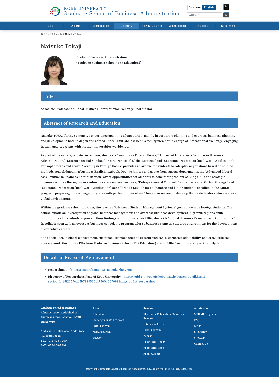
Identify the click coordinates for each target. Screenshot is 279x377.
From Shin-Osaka (154, 342)
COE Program (152, 330)
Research (149, 308)
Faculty (97, 337)
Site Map (199, 337)
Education (99, 314)
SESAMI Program (205, 314)
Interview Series (153, 324)
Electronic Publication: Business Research (163, 316)
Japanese (195, 7)
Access (147, 335)
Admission (201, 308)
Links (197, 325)
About (96, 308)
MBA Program (102, 331)
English (209, 7)
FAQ (196, 320)
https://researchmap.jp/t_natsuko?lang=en (101, 269)
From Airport (151, 353)
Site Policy (200, 331)
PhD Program (101, 325)
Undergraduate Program (108, 320)
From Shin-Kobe (153, 347)
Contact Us (201, 343)
